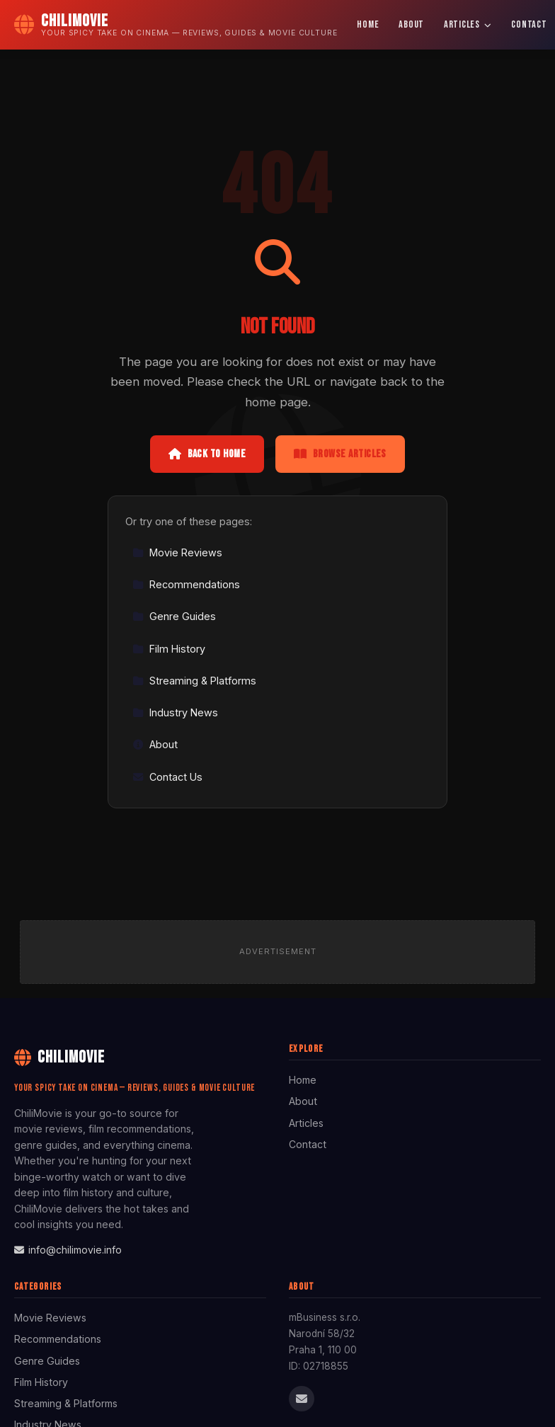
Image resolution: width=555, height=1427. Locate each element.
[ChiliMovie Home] (175, 25)
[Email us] (301, 1398)
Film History (168, 649)
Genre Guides (174, 616)
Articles (467, 24)
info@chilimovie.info (68, 1250)
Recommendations (186, 584)
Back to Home (207, 454)
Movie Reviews (177, 552)
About (411, 24)
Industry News (175, 712)
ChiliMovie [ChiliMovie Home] (59, 1057)
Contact (307, 1144)
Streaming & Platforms (194, 681)
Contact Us (167, 777)
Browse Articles (340, 454)
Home (368, 24)
